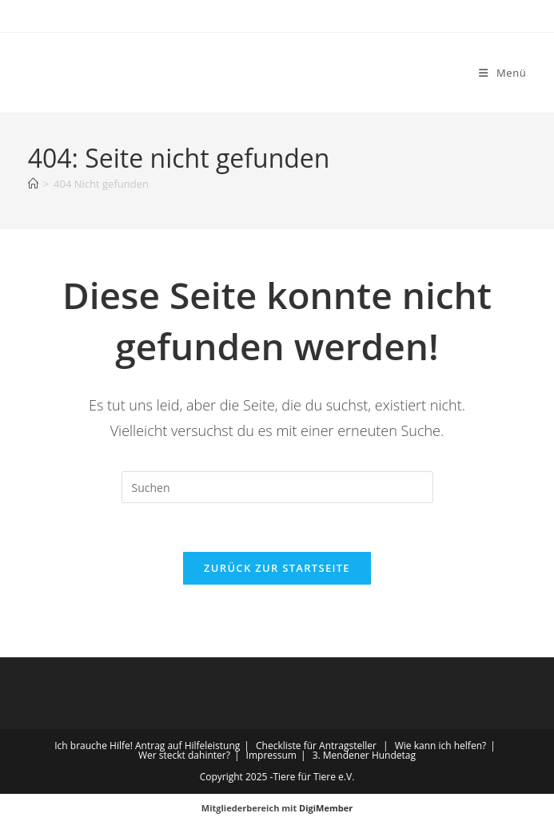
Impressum (271, 755)
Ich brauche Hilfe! (93, 745)
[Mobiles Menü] (502, 72)
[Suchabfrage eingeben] (277, 487)
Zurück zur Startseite (277, 568)
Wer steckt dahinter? (184, 755)
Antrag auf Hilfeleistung (187, 745)
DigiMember (326, 808)
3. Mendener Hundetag (364, 755)
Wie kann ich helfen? (440, 745)
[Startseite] (33, 184)
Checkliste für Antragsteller (316, 745)
